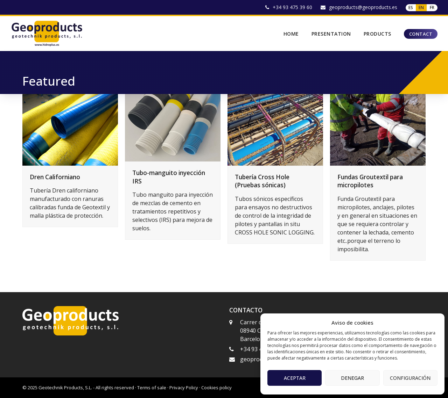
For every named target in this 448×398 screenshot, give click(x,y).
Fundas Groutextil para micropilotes (370, 181)
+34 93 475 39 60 (292, 7)
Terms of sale (151, 387)
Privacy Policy (183, 387)
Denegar (352, 378)
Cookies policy (216, 387)
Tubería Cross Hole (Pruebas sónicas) (262, 181)
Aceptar (295, 378)
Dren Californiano (55, 177)
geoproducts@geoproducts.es (363, 7)
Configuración (410, 378)
